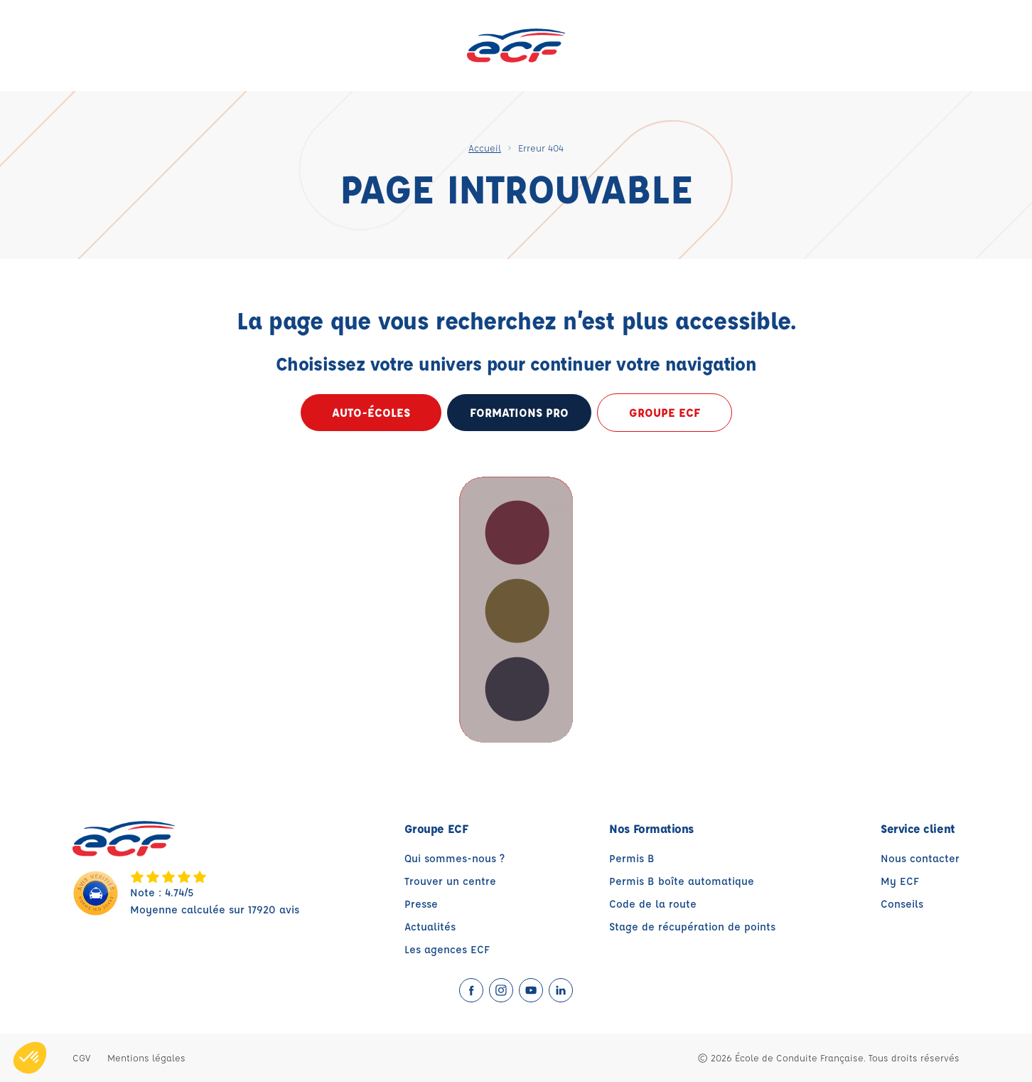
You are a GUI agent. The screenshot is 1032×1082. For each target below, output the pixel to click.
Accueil (484, 148)
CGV (81, 1057)
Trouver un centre (450, 881)
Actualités (430, 926)
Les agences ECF (447, 949)
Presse (421, 904)
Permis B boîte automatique (681, 881)
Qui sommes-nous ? (454, 858)
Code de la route (653, 904)
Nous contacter (920, 858)
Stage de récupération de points (692, 926)
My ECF (900, 881)
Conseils (902, 904)
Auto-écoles (371, 412)
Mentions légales (146, 1057)
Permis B (632, 858)
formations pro (519, 412)
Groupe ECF (664, 412)
